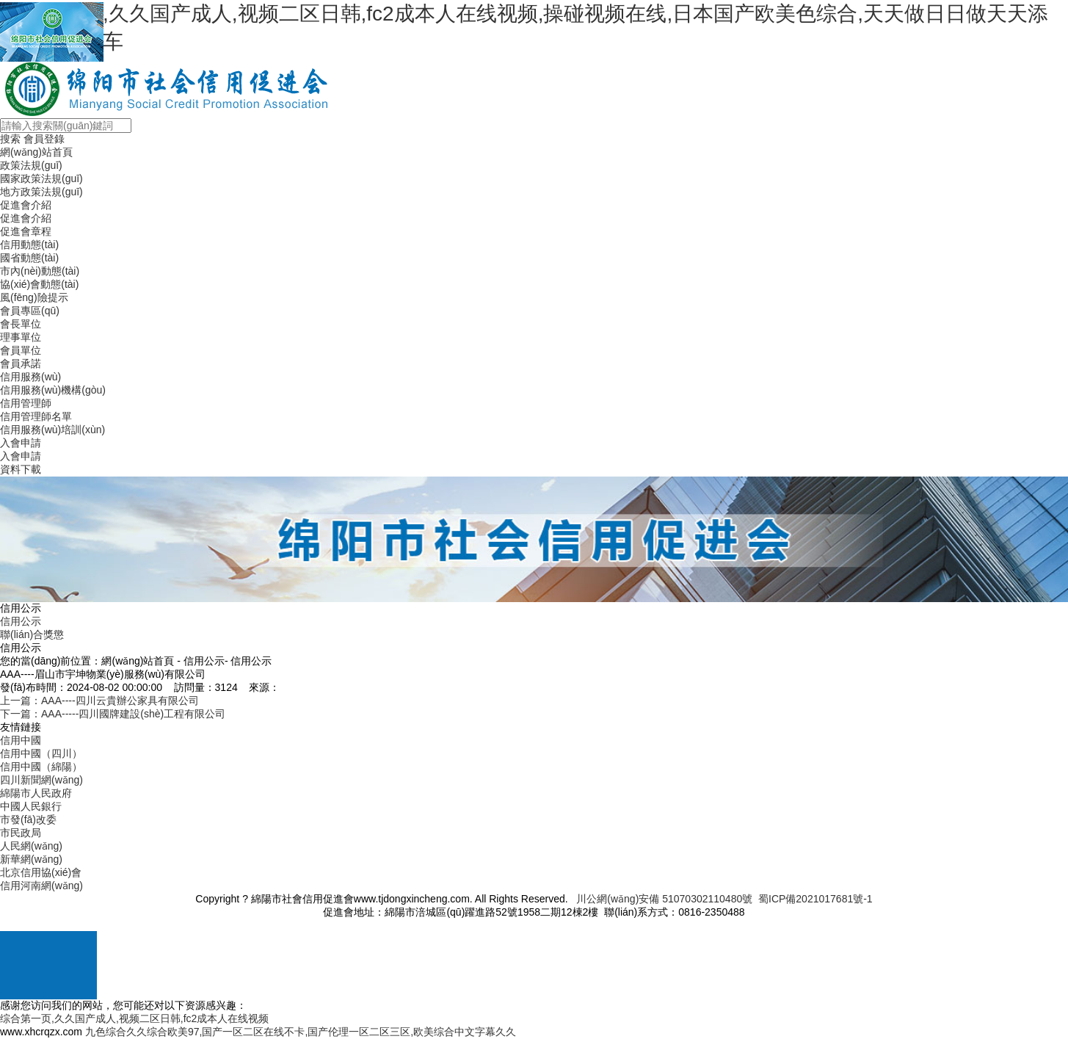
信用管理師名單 (36, 416)
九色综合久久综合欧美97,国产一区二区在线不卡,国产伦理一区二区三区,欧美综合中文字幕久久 (300, 1032)
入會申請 (20, 443)
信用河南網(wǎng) (41, 885)
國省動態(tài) (29, 258)
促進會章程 (25, 231)
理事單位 (20, 337)
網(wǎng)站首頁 (36, 152)
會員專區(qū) (29, 310)
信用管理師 (25, 403)
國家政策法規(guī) (41, 178)
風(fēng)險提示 (34, 297)
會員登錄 (44, 139)
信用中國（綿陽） (41, 766)
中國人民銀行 (31, 806)
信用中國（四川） (41, 753)
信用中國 (20, 740)
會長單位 (20, 324)
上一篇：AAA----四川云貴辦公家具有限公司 (99, 700)
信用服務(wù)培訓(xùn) (52, 429)
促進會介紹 (25, 205)
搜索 (10, 139)
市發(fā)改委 (28, 819)
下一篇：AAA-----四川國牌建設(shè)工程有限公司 (112, 714)
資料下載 (20, 469)
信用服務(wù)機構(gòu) (53, 390)
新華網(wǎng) (31, 859)
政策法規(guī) (31, 165)
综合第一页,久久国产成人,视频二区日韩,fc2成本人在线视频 (134, 1018)
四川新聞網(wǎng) (41, 780)
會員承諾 (20, 363)
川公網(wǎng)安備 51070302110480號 (664, 899)
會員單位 (20, 350)
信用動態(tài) (29, 244)
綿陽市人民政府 (36, 793)
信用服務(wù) (30, 377)
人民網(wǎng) (31, 846)
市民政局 (20, 833)
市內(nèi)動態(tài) (39, 271)
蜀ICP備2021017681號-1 (815, 899)
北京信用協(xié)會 (40, 872)
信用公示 (20, 621)
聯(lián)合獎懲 (32, 634)
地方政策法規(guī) (41, 192)
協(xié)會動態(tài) (39, 284)
